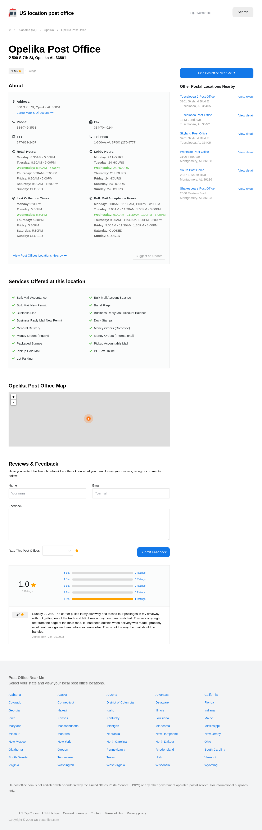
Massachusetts (68, 723)
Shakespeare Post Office (197, 188)
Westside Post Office (194, 152)
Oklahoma (16, 747)
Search (243, 12)
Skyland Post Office (193, 133)
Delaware (162, 700)
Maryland (15, 723)
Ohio (207, 739)
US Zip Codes (29, 810)
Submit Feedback (153, 549)
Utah (158, 754)
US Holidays (50, 810)
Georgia (14, 708)
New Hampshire (166, 731)
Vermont (210, 754)
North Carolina (117, 739)
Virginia (14, 762)
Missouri (14, 731)
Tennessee (65, 754)
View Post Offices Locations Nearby (40, 255)
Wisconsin (162, 762)
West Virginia (116, 762)
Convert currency (75, 810)
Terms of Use (114, 810)
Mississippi (212, 723)
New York (64, 739)
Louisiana (162, 715)
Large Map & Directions (35, 112)
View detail (245, 97)
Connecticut (66, 700)
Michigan (113, 723)
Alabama (15, 692)
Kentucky (113, 715)
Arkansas (162, 692)
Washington (66, 762)
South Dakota (18, 754)
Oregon (63, 747)
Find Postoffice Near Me (216, 73)
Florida (209, 700)
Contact (95, 810)
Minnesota (162, 723)
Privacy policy (136, 810)
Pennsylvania (116, 747)
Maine (208, 715)
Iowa (12, 715)
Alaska (62, 692)
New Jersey (212, 731)
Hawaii (62, 708)
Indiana (209, 708)
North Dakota (164, 739)
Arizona (112, 692)
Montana (64, 731)
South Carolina (214, 747)
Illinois (159, 708)
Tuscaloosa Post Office (196, 115)
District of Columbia (120, 700)
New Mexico (17, 739)
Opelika (49, 30)
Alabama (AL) (28, 30)
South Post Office (192, 170)
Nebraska (113, 731)
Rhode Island (164, 747)
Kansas (63, 715)
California (211, 692)
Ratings (140, 596)
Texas (111, 754)
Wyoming (210, 762)
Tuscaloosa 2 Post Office (197, 96)
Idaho (110, 708)
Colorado (15, 700)
